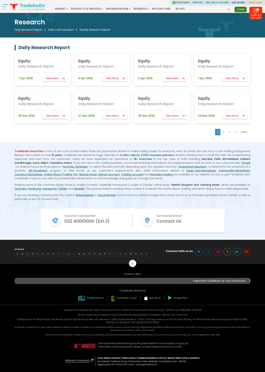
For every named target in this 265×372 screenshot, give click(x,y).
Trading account (132, 174)
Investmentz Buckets (192, 167)
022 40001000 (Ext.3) (87, 221)
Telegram (198, 252)
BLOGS (180, 9)
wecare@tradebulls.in (146, 364)
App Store (155, 297)
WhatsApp (183, 2)
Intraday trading (161, 174)
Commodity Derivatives (234, 170)
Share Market (85, 195)
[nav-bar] (5, 6)
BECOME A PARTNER (217, 2)
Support (198, 2)
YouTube (20, 189)
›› (235, 132)
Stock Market (107, 195)
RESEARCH (140, 9)
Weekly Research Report (94, 30)
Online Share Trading (58, 174)
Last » (244, 132)
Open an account (256, 17)
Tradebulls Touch (126, 297)
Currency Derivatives (28, 174)
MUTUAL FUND (161, 9)
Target (245, 163)
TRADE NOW (255, 2)
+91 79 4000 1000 (119, 364)
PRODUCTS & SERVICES (86, 9)
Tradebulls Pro (95, 297)
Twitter (62, 189)
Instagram (49, 189)
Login (240, 9)
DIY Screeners (38, 170)
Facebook (34, 189)
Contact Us (169, 221)
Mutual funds (88, 174)
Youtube (246, 252)
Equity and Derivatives (201, 170)
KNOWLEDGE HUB (117, 9)
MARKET (60, 9)
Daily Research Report (29, 30)
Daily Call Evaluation (61, 30)
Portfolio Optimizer (75, 167)
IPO (75, 174)
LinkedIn (79, 189)
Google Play (180, 297)
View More (52, 78)
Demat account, (109, 174)
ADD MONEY (238, 2)
